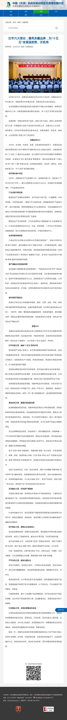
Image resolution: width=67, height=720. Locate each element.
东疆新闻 (25, 22)
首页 (14, 22)
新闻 (19, 22)
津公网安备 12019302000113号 (43, 697)
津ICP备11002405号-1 (34, 700)
